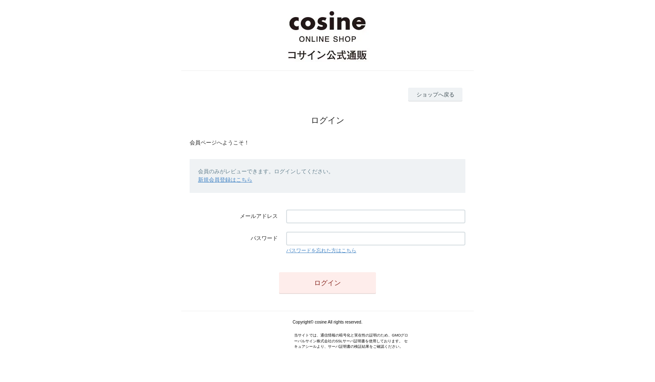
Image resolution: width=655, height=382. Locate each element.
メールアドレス (259, 216)
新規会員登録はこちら (225, 180)
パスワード (264, 238)
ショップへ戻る (435, 94)
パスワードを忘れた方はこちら (321, 250)
